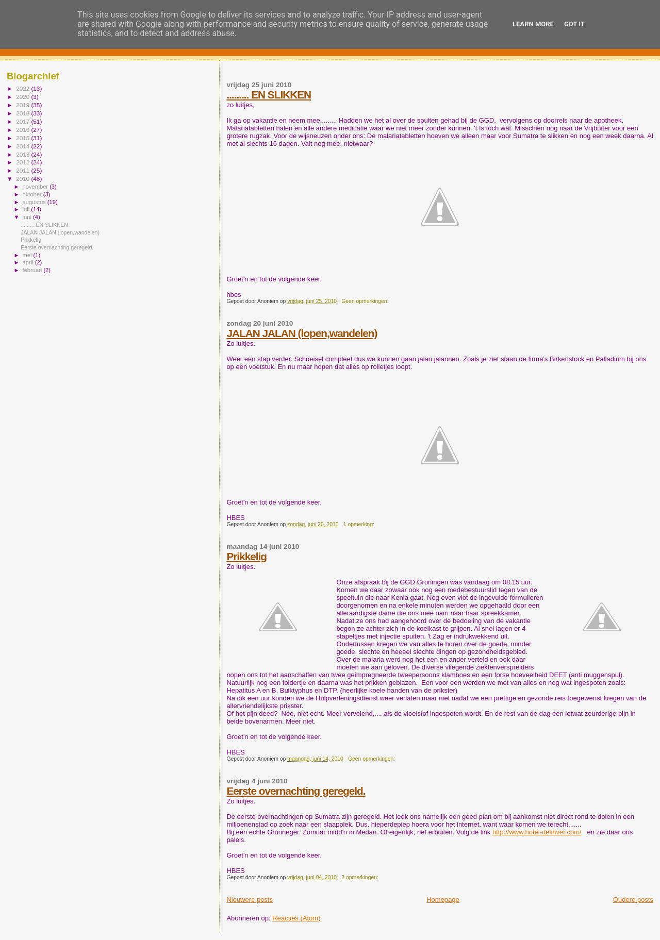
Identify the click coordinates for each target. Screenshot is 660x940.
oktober (33, 194)
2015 (23, 138)
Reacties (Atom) (296, 918)
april (29, 262)
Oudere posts (633, 899)
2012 (23, 162)
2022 (23, 88)
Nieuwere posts (249, 899)
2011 (23, 170)
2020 (23, 96)
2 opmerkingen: (360, 877)
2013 (23, 154)
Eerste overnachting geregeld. (295, 791)
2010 (23, 178)
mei (28, 255)
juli (27, 209)
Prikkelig (246, 556)
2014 (23, 146)
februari (33, 270)
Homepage (442, 899)
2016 (23, 129)
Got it (574, 24)
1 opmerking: (359, 524)
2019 (23, 105)
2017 (23, 121)
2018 (23, 113)
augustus (35, 202)
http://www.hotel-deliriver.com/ (537, 832)
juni (28, 217)
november (36, 186)
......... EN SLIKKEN (268, 94)
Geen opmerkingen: (365, 301)
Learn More (533, 24)
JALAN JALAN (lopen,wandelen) (301, 333)
